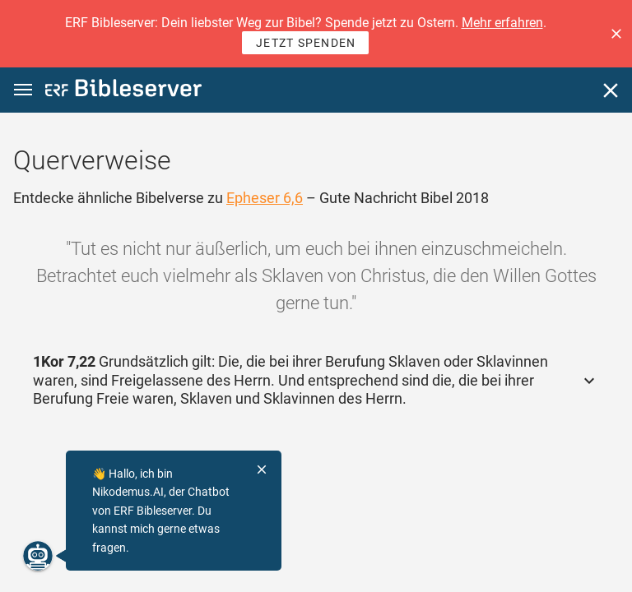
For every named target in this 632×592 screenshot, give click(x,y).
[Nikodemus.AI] (38, 556)
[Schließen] (610, 90)
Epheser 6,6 (264, 197)
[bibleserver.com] (123, 91)
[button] (616, 33)
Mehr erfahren (502, 22)
